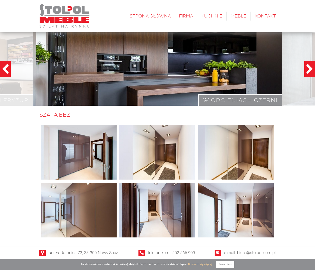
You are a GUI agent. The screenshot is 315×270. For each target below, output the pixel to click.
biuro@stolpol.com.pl (256, 252)
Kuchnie (211, 16)
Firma (186, 16)
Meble (239, 16)
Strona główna (150, 16)
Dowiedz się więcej (200, 264)
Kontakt (265, 16)
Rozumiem (225, 264)
